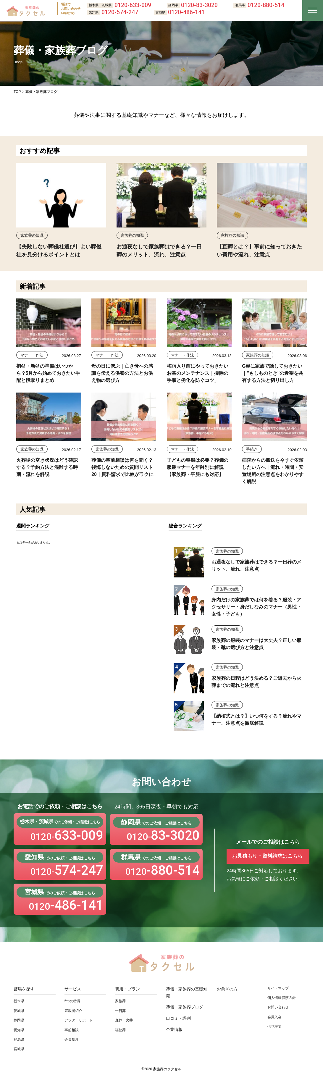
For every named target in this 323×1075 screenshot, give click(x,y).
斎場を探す (24, 989)
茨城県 (19, 1011)
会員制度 (71, 1039)
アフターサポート (78, 1020)
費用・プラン (127, 989)
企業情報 (174, 1029)
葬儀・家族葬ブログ (184, 1007)
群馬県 (19, 1039)
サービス (72, 989)
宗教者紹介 (73, 1011)
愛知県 (19, 1030)
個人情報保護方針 (281, 998)
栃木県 (19, 1001)
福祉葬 (120, 1030)
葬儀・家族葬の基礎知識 (186, 992)
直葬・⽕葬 (124, 1020)
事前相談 (71, 1030)
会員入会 (274, 1017)
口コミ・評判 (178, 1018)
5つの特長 (72, 1001)
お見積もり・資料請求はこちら (267, 856)
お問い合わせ (278, 1007)
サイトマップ (278, 988)
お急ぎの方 (227, 989)
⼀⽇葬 (120, 1011)
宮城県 (19, 1049)
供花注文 (274, 1026)
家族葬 (120, 1001)
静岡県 (19, 1020)
